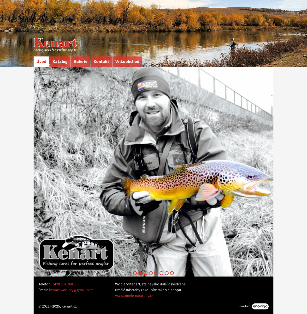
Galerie (80, 61)
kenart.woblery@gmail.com (71, 290)
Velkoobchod (127, 61)
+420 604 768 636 (65, 284)
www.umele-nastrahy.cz (134, 296)
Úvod (41, 61)
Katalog (60, 61)
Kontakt (101, 61)
